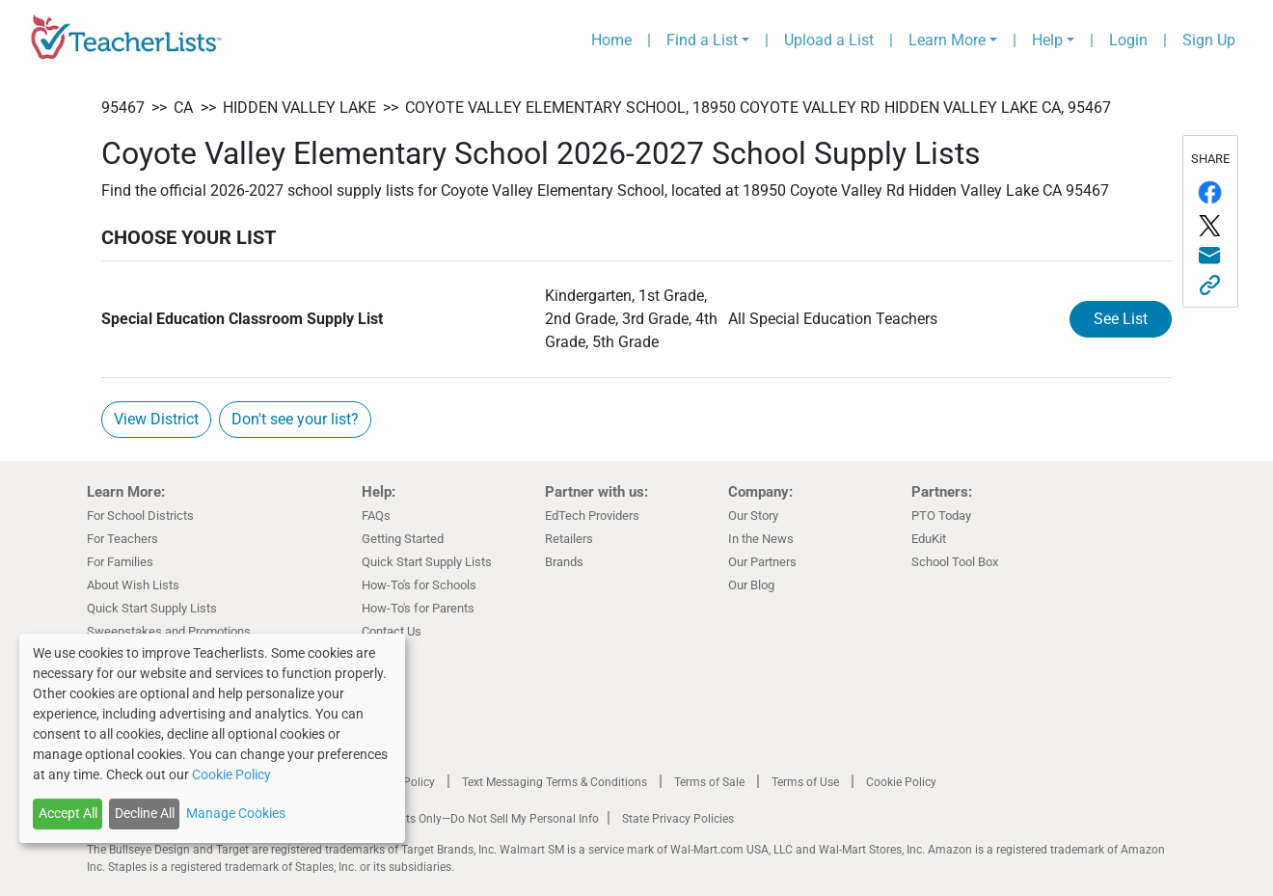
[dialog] (212, 738)
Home (611, 40)
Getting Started (403, 538)
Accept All (68, 813)
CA (183, 107)
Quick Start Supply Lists (152, 608)
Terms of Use (805, 782)
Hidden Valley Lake (299, 107)
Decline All (145, 813)
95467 (123, 107)
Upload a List (829, 40)
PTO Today (941, 515)
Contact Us (391, 631)
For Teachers (122, 538)
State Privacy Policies (678, 819)
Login (1128, 40)
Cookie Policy (901, 782)
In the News (761, 538)
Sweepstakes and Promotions (169, 631)
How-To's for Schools (419, 585)
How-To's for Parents (418, 608)
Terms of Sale (709, 782)
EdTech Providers (592, 515)
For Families (120, 562)
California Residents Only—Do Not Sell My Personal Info (455, 819)
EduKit (928, 538)
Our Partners (762, 562)
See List (1121, 319)
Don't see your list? (295, 419)
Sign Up (1208, 40)
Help (1047, 40)
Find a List (702, 40)
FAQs (376, 515)
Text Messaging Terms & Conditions (554, 782)
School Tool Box (954, 562)
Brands (564, 562)
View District (156, 419)
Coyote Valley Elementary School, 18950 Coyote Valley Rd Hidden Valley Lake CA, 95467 (758, 107)
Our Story (753, 515)
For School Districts (140, 515)
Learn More (947, 40)
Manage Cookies (235, 813)
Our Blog (751, 585)
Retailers (569, 538)
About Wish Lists (133, 585)
